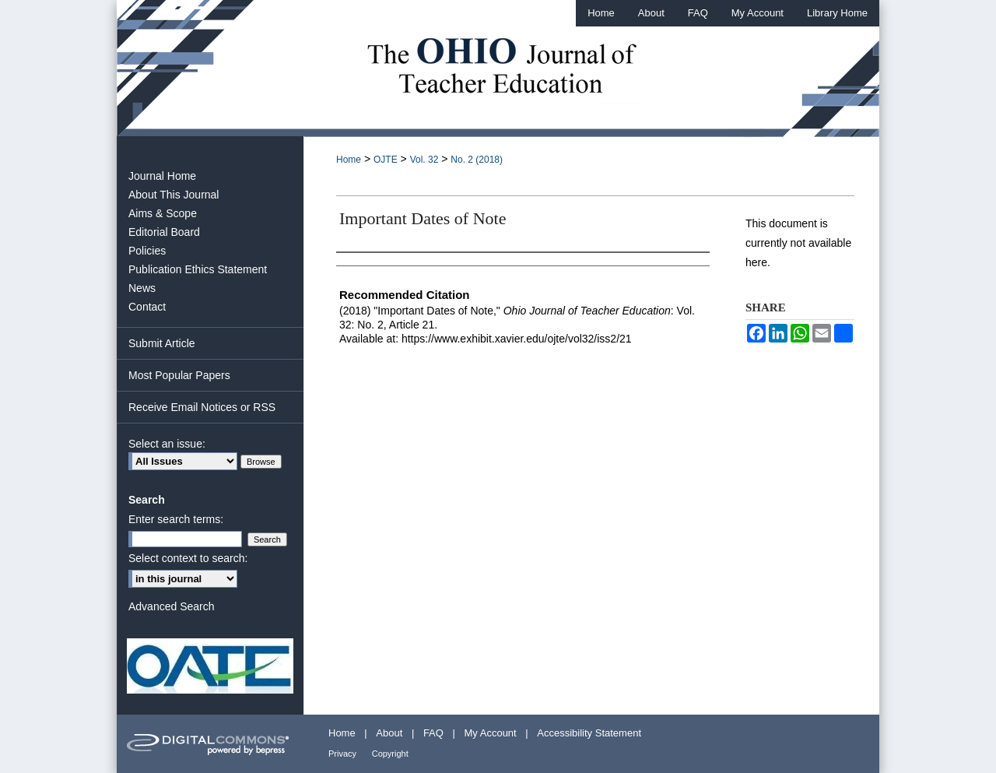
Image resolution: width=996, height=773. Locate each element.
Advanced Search (171, 606)
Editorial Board (164, 232)
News (142, 288)
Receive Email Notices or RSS (201, 407)
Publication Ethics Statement (197, 269)
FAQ (433, 733)
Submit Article (161, 343)
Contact (147, 306)
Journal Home (162, 176)
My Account (491, 733)
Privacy (342, 753)
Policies (147, 250)
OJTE (386, 159)
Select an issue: (166, 443)
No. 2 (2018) (477, 159)
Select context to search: (187, 558)
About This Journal (173, 194)
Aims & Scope (162, 213)
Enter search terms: (175, 519)
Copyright (390, 753)
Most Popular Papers (179, 375)
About (389, 733)
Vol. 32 (424, 159)
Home (348, 159)
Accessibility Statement (589, 733)
